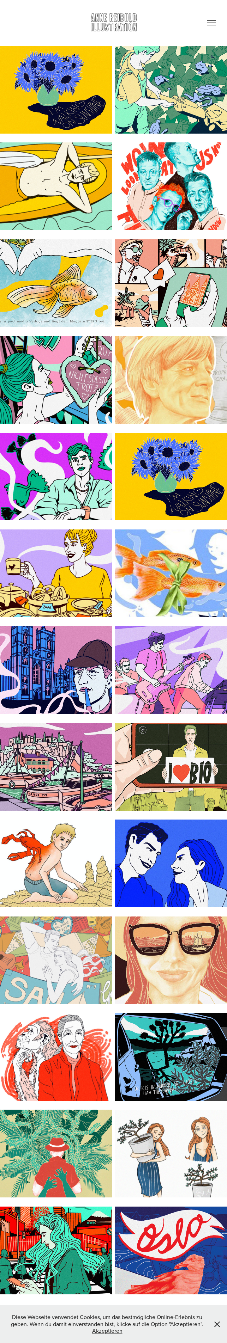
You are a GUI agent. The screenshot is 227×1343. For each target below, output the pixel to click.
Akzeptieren (107, 1331)
